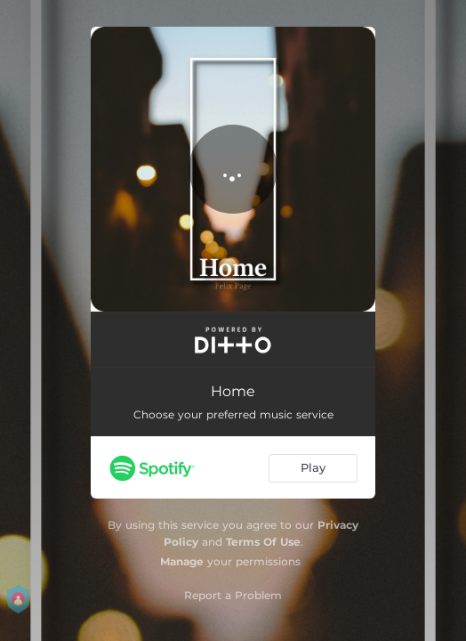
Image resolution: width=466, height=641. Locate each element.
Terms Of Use (263, 541)
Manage (182, 561)
